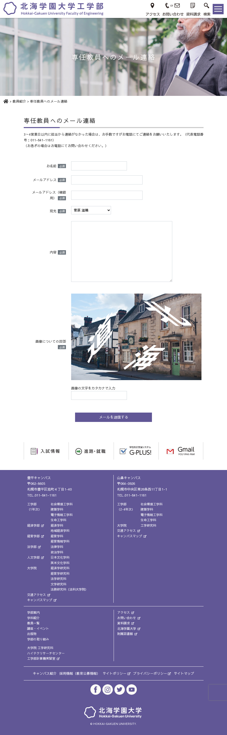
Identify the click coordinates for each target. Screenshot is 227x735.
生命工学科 (58, 520)
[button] (207, 8)
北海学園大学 (129, 628)
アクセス (125, 612)
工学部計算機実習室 (43, 658)
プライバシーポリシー (152, 673)
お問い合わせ (129, 617)
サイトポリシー (116, 673)
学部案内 (33, 612)
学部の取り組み (38, 639)
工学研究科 (148, 525)
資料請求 (125, 623)
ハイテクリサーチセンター (46, 653)
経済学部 (35, 525)
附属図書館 (127, 634)
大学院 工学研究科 (40, 648)
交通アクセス (39, 595)
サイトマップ (184, 673)
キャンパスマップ (42, 600)
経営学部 (35, 536)
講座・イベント (38, 628)
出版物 (31, 634)
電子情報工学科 (61, 514)
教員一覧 (33, 623)
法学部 (34, 547)
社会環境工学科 (61, 504)
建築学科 (57, 509)
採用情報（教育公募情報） (79, 673)
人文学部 (35, 557)
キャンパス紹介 (45, 673)
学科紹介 (33, 617)
